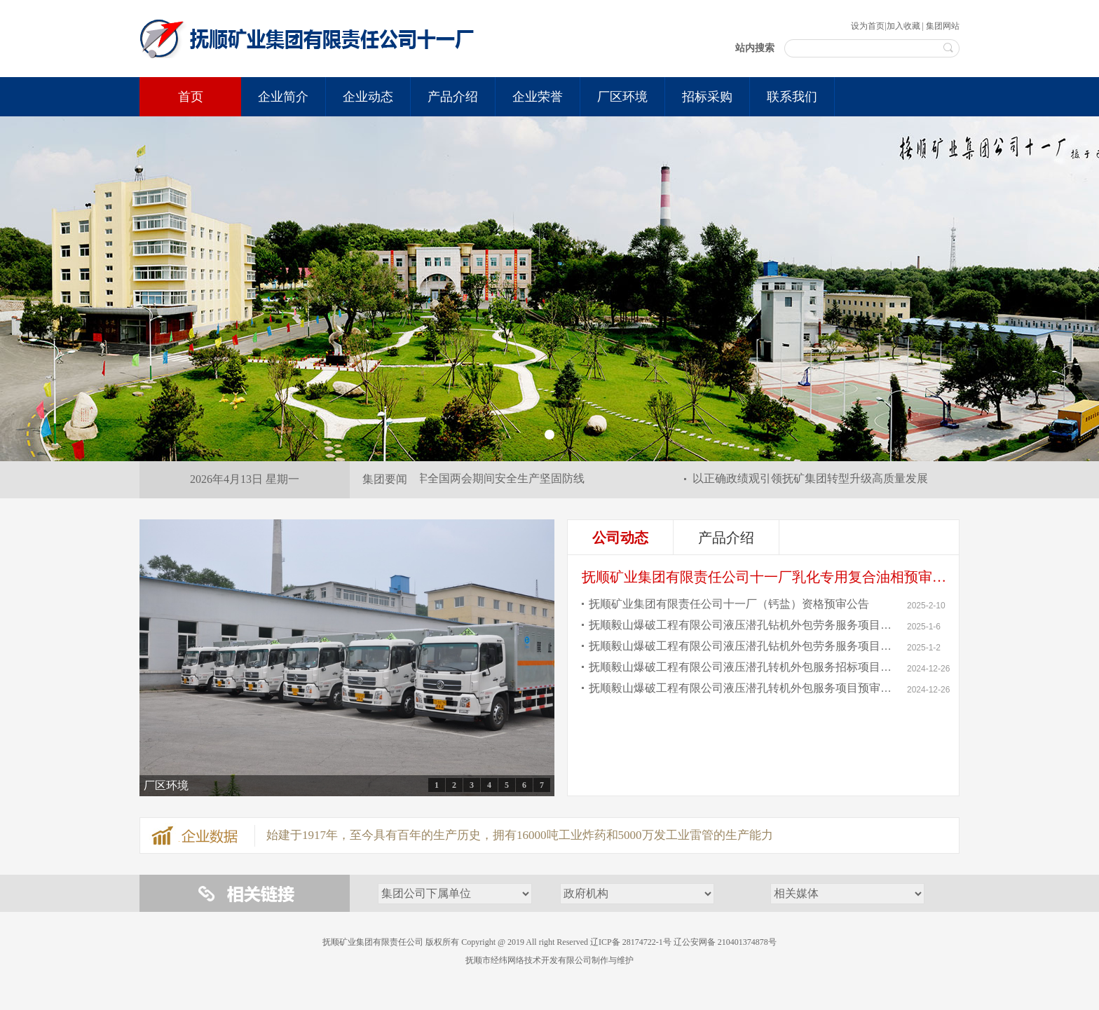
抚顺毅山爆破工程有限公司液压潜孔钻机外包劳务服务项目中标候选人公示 (742, 646)
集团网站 (943, 26)
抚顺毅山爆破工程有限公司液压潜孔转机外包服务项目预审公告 (742, 688)
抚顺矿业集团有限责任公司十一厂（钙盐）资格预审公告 (729, 604)
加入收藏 (903, 26)
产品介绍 (726, 537)
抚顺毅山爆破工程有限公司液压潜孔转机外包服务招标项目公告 (742, 667)
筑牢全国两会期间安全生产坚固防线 (497, 478)
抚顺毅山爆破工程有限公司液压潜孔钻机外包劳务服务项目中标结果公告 (742, 625)
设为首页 (868, 26)
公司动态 (620, 537)
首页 (190, 97)
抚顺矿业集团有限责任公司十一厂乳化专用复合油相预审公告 (771, 577)
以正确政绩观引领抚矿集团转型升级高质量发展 (812, 478)
